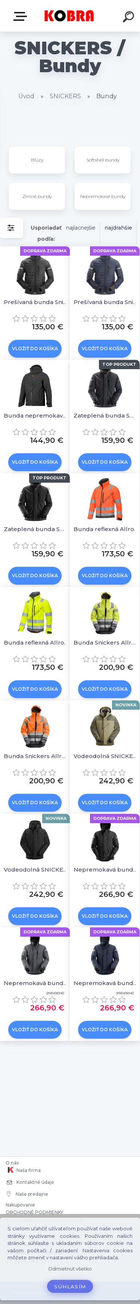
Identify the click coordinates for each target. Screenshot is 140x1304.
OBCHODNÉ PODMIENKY (34, 1212)
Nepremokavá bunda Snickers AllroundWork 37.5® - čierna (106, 869)
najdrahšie (118, 227)
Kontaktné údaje (30, 1183)
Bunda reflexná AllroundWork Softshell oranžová (106, 529)
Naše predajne (27, 1194)
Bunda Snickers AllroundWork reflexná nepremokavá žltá (106, 642)
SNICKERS (65, 96)
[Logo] (69, 15)
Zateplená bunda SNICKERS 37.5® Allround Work (106, 415)
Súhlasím (70, 1286)
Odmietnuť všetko (70, 1269)
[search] (129, 17)
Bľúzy (37, 160)
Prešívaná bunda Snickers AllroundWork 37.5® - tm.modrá (106, 302)
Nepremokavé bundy (102, 196)
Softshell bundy (102, 160)
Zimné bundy (37, 196)
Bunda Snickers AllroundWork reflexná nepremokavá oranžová (36, 756)
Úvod (26, 96)
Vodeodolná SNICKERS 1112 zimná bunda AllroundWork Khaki (106, 756)
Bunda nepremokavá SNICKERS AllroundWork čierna (36, 415)
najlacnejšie (81, 227)
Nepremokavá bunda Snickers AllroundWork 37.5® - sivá (36, 983)
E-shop (21, 16)
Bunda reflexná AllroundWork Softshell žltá (36, 642)
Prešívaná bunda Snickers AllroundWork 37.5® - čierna (36, 302)
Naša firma (23, 1170)
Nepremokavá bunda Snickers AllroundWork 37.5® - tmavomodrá (106, 983)
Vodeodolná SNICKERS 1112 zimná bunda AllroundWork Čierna (36, 869)
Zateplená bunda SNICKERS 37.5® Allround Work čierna (36, 529)
